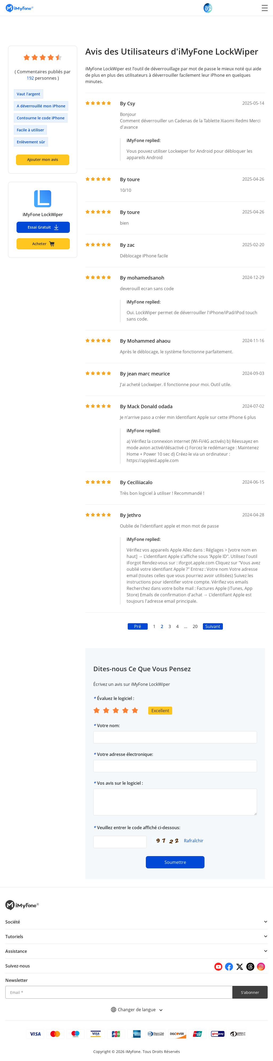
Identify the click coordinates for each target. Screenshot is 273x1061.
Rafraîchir (193, 841)
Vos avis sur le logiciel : (120, 783)
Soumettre (175, 862)
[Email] (118, 992)
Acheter (43, 243)
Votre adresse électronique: (125, 754)
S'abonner (250, 992)
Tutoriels (14, 936)
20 (195, 626)
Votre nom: (108, 725)
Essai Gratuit (43, 227)
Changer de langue (136, 1010)
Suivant (212, 626)
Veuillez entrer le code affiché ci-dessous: (138, 828)
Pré (137, 626)
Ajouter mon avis (42, 159)
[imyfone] (19, 8)
